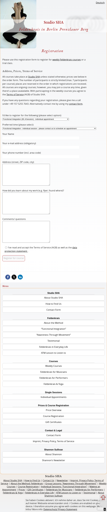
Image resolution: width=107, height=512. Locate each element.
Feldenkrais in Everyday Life (53, 359)
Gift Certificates (53, 434)
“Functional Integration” (53, 341)
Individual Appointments (53, 409)
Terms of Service (15, 94)
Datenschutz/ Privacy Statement (60, 509)
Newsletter (62, 492)
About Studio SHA (53, 310)
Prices (22, 502)
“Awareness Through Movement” (53, 347)
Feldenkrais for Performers (53, 390)
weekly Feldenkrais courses (66, 59)
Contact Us (48, 492)
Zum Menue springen (103, 504)
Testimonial (54, 353)
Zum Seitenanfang (103, 497)
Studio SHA (34, 76)
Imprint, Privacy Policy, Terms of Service (53, 453)
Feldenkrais (53, 331)
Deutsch (100, 2)
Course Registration (53, 428)
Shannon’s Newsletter (53, 472)
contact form (75, 103)
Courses (53, 374)
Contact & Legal (53, 443)
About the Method (53, 335)
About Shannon (53, 466)
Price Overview (53, 422)
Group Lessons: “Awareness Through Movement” (71, 496)
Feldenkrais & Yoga (53, 396)
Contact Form (53, 322)
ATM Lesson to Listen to (53, 365)
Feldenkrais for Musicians (53, 384)
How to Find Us (53, 316)
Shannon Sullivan (53, 462)
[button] (7, 289)
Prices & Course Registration (53, 418)
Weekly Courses (53, 378)
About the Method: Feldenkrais (27, 496)
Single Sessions (53, 405)
